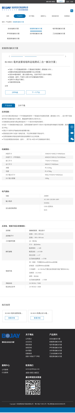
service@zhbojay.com (32, 369)
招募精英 (29, 354)
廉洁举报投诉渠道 (33, 378)
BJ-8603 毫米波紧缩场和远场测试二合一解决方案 (13, 313)
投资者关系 (55, 16)
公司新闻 (5, 370)
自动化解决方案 (13, 28)
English (60, 1)
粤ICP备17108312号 (40, 404)
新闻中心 (43, 16)
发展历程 (29, 348)
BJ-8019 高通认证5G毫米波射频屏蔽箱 (37, 313)
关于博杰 (31, 16)
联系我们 (67, 16)
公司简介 (29, 339)
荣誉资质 (29, 345)
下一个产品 (27, 92)
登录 (71, 1)
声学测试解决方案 (13, 33)
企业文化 (29, 342)
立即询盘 (12, 92)
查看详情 (11, 318)
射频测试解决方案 (18, 22)
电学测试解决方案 (59, 28)
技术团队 (29, 351)
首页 (7, 16)
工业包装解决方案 (59, 33)
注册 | (68, 1)
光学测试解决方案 (36, 33)
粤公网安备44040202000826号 (56, 404)
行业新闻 (5, 373)
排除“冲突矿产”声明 (32, 357)
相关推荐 (6, 305)
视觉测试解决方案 (13, 38)
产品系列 (19, 16)
